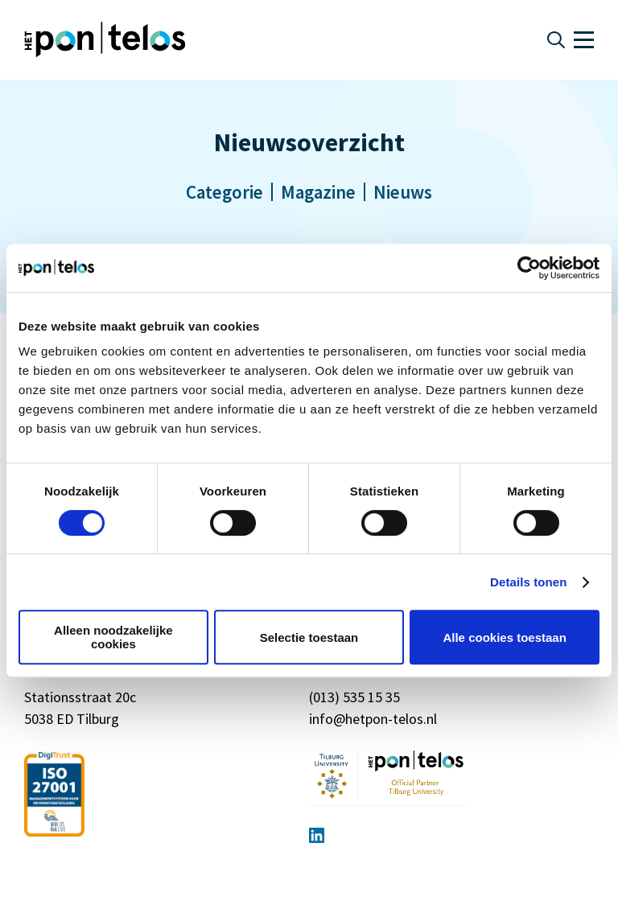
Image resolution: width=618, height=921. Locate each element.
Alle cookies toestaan (504, 637)
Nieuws (402, 192)
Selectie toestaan (309, 637)
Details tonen (528, 582)
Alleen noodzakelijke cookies (113, 637)
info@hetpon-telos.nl (373, 718)
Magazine (318, 192)
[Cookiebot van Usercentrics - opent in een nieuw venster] (529, 268)
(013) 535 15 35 (354, 697)
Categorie (224, 192)
